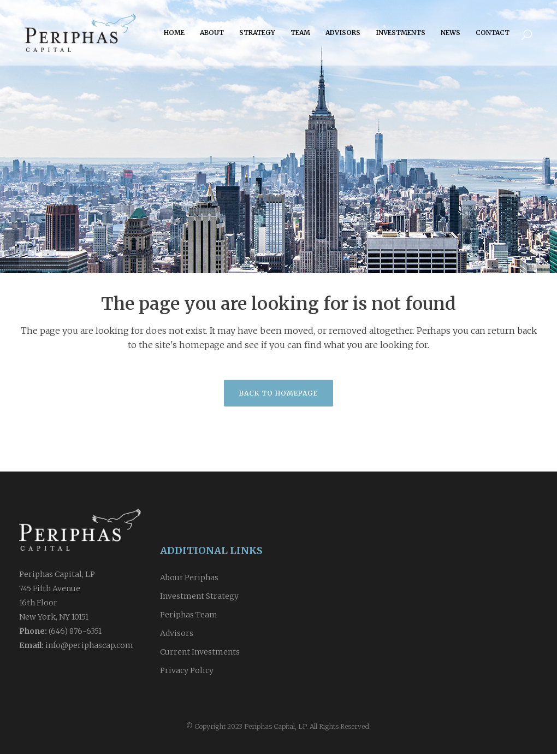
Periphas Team (188, 615)
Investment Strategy (199, 596)
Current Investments (200, 652)
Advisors (176, 633)
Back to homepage (278, 393)
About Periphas (189, 577)
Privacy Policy (187, 670)
